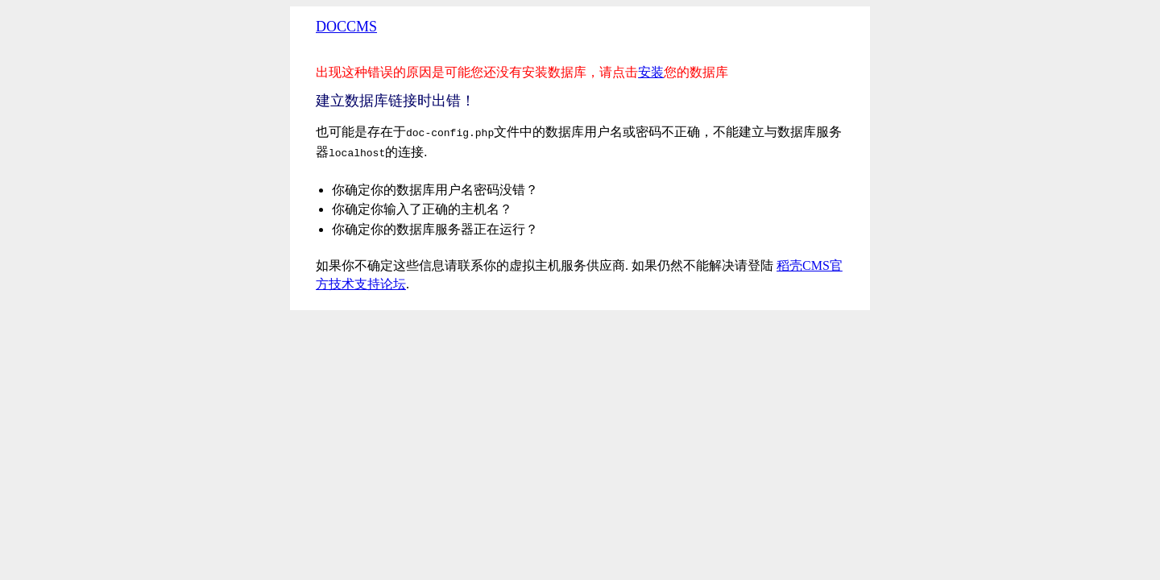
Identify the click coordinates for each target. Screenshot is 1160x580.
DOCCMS (346, 27)
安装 (651, 72)
